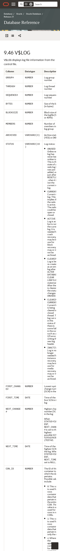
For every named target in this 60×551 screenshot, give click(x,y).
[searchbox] (45, 4)
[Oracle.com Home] (6, 4)
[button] (13, 4)
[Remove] (31, 4)
